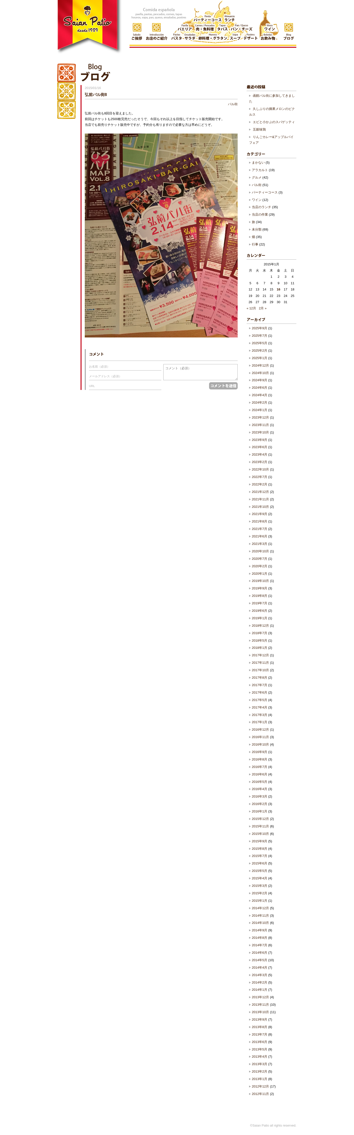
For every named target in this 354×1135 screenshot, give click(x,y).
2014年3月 (259, 975)
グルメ (257, 177)
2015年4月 (259, 878)
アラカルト (260, 170)
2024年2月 (259, 402)
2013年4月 (259, 1056)
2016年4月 (259, 789)
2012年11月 (260, 1094)
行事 (255, 244)
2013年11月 (260, 1004)
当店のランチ (261, 207)
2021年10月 (260, 507)
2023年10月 (260, 432)
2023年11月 (260, 425)
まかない (258, 162)
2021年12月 (260, 492)
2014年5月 (259, 960)
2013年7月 (259, 1034)
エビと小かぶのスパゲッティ (274, 122)
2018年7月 (259, 633)
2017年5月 (259, 700)
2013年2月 (259, 1071)
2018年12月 (260, 625)
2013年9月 (259, 1019)
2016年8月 (259, 759)
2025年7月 (259, 335)
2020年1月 (259, 573)
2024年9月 (259, 380)
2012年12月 (260, 1086)
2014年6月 (259, 952)
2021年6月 (259, 536)
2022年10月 (260, 469)
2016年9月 (259, 752)
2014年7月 (259, 945)
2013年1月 (259, 1079)
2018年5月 (259, 640)
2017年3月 (259, 715)
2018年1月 (259, 648)
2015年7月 (259, 856)
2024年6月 (259, 387)
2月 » (262, 308)
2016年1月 (259, 811)
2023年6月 (259, 447)
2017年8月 (259, 677)
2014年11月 (260, 915)
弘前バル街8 (96, 94)
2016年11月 (260, 737)
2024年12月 (260, 365)
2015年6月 (259, 863)
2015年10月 (260, 834)
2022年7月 (259, 477)
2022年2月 (259, 484)
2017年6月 (259, 692)
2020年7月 (259, 559)
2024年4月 (259, 395)
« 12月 (251, 308)
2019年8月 (259, 596)
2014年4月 (259, 967)
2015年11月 (260, 826)
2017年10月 (260, 670)
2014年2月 (259, 982)
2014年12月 (260, 908)
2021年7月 (259, 529)
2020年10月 (260, 551)
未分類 (257, 229)
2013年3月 (259, 1064)
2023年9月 (259, 440)
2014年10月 (260, 923)
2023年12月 (260, 417)
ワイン (257, 200)
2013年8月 (259, 1027)
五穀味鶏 (259, 129)
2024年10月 (260, 373)
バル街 (233, 104)
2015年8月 (259, 849)
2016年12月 (260, 729)
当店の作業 (260, 214)
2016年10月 (260, 744)
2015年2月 (259, 893)
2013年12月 (260, 997)
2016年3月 (259, 796)
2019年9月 (259, 588)
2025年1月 (259, 358)
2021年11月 (260, 499)
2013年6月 (259, 1042)
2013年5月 (259, 1049)
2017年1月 (259, 722)
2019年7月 (259, 603)
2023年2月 (259, 462)
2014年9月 (259, 930)
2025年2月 (259, 350)
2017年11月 (260, 662)
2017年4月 (259, 707)
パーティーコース (265, 192)
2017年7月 (259, 685)
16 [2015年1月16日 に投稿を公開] (278, 289)
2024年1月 (259, 410)
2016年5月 (259, 782)
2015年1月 (259, 900)
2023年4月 (259, 454)
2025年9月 (259, 328)
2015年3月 (259, 886)
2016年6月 (259, 774)
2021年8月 (259, 521)
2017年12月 (260, 655)
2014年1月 (259, 990)
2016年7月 (259, 767)
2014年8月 (259, 938)
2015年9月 (259, 841)
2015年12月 (260, 819)
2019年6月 (259, 611)
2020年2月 (259, 566)
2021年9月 (259, 514)
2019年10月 (260, 581)
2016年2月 (259, 804)
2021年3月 (259, 544)
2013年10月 (260, 1012)
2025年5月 (259, 343)
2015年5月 (259, 871)
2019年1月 (259, 618)
